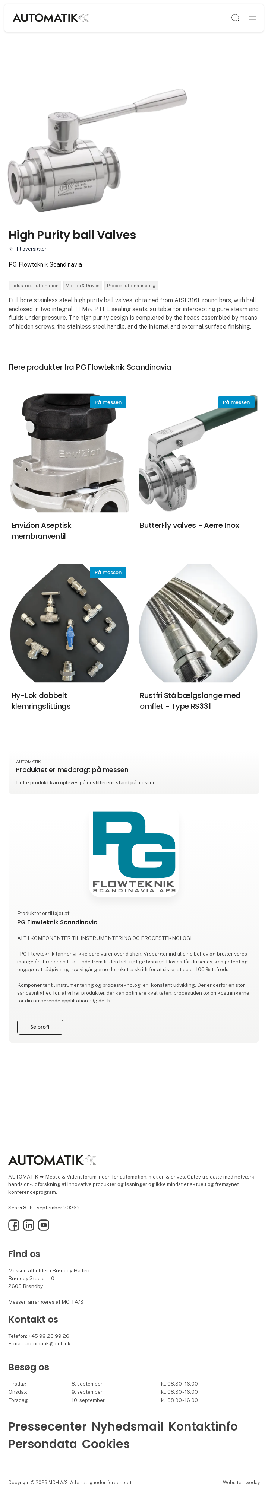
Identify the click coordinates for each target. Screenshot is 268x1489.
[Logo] (71, 18)
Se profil (40, 1026)
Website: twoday (241, 1482)
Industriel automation (35, 285)
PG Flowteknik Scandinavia (45, 264)
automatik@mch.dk (48, 1343)
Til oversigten (32, 249)
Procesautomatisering (131, 285)
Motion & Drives (83, 285)
